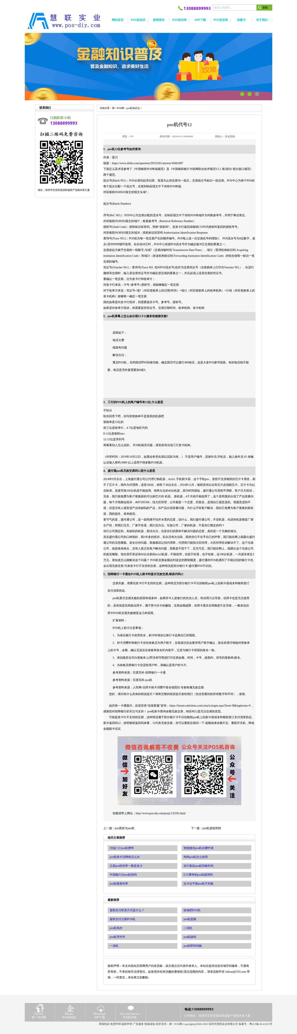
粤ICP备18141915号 (260, 1024)
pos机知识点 (133, 108)
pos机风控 (116, 928)
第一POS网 (118, 108)
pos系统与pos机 (124, 828)
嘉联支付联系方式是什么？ (127, 910)
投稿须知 (149, 1024)
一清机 (114, 945)
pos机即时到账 (193, 945)
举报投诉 (104, 1024)
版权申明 (126, 1024)
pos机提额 (190, 919)
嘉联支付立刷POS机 (122, 919)
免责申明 (115, 1024)
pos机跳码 (190, 936)
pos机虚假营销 (212, 828)
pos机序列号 (117, 936)
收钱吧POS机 (192, 910)
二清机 (188, 928)
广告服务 (138, 1024)
